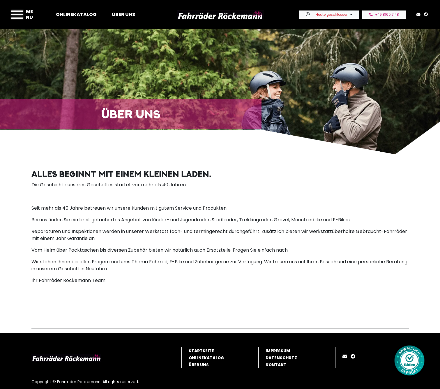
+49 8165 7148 (384, 14)
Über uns (123, 14)
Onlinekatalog (76, 14)
